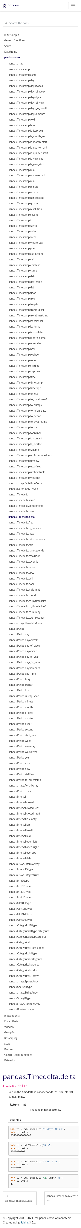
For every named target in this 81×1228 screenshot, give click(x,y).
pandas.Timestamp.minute (23, 186)
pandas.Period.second (20, 729)
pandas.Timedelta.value (21, 567)
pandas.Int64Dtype (19, 897)
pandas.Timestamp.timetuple (24, 388)
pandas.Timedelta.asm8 (21, 500)
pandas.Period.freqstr (20, 684)
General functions (14, 40)
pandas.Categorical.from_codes (26, 947)
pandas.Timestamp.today (22, 427)
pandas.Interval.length (20, 830)
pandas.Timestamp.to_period (24, 416)
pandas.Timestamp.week (22, 237)
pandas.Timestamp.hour (22, 125)
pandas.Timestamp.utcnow (23, 460)
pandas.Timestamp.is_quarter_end (27, 147)
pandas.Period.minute (20, 701)
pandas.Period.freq (19, 679)
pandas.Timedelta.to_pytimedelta (27, 600)
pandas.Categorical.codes (22, 970)
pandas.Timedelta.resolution (24, 555)
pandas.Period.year (19, 757)
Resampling (10, 1038)
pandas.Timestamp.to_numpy (25, 405)
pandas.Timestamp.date (21, 276)
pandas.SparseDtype (20, 986)
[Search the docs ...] (40, 23)
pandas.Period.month (20, 707)
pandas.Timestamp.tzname (23, 449)
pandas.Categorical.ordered (23, 964)
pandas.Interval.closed (21, 802)
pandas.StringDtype (19, 998)
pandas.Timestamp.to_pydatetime (27, 421)
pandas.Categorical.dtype (22, 953)
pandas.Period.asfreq (20, 763)
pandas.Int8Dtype (18, 880)
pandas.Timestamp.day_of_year (26, 102)
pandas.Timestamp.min (21, 181)
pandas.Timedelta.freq (20, 522)
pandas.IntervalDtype (20, 869)
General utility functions (18, 1054)
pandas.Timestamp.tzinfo (22, 225)
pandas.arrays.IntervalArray (23, 863)
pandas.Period (16, 628)
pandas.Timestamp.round (22, 360)
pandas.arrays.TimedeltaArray (25, 623)
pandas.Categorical (19, 942)
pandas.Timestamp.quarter (23, 203)
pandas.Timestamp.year (21, 248)
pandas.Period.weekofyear (23, 751)
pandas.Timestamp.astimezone (25, 253)
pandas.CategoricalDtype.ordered (27, 936)
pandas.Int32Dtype (19, 891)
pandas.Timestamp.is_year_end (25, 158)
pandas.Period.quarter (20, 718)
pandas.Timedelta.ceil (20, 578)
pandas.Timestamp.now (21, 348)
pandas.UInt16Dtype (20, 908)
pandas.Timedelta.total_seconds (26, 617)
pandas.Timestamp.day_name (25, 281)
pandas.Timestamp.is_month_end (27, 136)
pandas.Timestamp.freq (21, 298)
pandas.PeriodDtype (20, 791)
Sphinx (24, 1222)
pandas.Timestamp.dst (21, 287)
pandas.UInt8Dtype (19, 903)
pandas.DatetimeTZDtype (23, 488)
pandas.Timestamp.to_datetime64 (27, 399)
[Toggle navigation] (73, 5)
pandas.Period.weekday (21, 746)
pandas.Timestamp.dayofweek (25, 85)
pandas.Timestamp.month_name (26, 337)
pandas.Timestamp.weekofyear (26, 242)
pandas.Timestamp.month (23, 192)
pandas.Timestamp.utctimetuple (26, 472)
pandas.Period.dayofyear (22, 651)
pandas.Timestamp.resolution (25, 209)
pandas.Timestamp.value (22, 231)
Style (7, 1043)
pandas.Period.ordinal (20, 712)
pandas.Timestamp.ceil (21, 259)
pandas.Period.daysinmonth (24, 668)
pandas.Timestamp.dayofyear (25, 97)
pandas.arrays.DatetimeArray (25, 483)
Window (9, 1027)
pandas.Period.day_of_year (23, 656)
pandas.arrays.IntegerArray (23, 875)
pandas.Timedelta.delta (21, 516)
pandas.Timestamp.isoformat (24, 326)
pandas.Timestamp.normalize (24, 343)
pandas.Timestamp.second (23, 214)
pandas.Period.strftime (21, 774)
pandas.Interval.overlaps (22, 852)
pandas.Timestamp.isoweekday (26, 332)
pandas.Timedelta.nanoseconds (26, 550)
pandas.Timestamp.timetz (23, 393)
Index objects (12, 1015)
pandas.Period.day (18, 634)
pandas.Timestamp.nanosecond (26, 197)
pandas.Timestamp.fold (21, 119)
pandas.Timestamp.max (21, 169)
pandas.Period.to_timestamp (24, 779)
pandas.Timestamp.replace (23, 354)
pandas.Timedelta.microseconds (26, 539)
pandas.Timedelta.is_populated (25, 528)
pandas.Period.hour (19, 690)
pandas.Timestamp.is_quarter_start (28, 153)
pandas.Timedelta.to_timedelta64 (27, 606)
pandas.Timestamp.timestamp (25, 382)
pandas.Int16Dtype (19, 886)
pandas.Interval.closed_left (23, 807)
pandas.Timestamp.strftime (23, 365)
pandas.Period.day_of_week (24, 645)
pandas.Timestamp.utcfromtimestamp (30, 455)
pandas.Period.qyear (19, 723)
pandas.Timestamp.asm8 (22, 74)
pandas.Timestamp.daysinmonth (26, 113)
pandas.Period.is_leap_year (23, 696)
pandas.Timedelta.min (20, 544)
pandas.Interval (17, 796)
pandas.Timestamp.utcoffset (24, 466)
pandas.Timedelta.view (21, 572)
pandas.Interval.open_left (22, 841)
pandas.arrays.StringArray (23, 992)
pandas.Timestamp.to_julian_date (27, 410)
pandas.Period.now (19, 768)
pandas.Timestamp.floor (22, 292)
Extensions (10, 1060)
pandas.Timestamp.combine (24, 265)
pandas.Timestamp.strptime (24, 371)
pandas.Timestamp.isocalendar (25, 320)
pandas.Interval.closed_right (24, 813)
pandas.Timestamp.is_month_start (27, 141)
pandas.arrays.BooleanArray (24, 1003)
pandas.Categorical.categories (25, 959)
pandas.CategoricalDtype (22, 925)
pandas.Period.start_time (22, 735)
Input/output (11, 34)
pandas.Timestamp (19, 69)
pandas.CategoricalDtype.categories (28, 931)
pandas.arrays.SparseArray (23, 981)
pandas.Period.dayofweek (23, 640)
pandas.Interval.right (20, 858)
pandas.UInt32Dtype (20, 914)
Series (7, 46)
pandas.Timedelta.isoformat (24, 589)
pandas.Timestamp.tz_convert (25, 438)
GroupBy (9, 1032)
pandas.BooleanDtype (21, 1009)
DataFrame (10, 51)
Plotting (8, 1049)
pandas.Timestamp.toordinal (24, 433)
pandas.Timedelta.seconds (23, 561)
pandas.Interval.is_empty (22, 819)
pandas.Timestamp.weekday (24, 477)
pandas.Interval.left (19, 824)
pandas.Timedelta (18, 494)
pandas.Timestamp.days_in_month (28, 108)
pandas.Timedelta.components (25, 505)
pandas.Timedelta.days (21, 511)
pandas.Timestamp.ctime (22, 270)
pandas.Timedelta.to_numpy (24, 612)
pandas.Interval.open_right (23, 847)
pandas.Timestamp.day (21, 80)
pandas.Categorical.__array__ (24, 975)
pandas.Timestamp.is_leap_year (26, 130)
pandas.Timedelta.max (21, 533)
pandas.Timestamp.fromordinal (26, 309)
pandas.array (15, 63)
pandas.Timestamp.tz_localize (25, 444)
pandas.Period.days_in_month (25, 662)
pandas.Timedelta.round (22, 595)
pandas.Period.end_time (22, 673)
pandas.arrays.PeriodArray (23, 785)
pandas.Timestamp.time (22, 376)
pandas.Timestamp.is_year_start (26, 164)
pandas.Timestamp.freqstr (23, 304)
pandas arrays (12, 57)
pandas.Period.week (19, 740)
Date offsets (11, 1021)
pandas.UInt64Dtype (20, 919)
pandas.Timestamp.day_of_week (26, 91)
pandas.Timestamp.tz (20, 220)
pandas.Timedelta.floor (21, 584)
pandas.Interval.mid (19, 835)
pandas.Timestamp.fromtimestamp (28, 315)
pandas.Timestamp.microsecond (26, 175)
